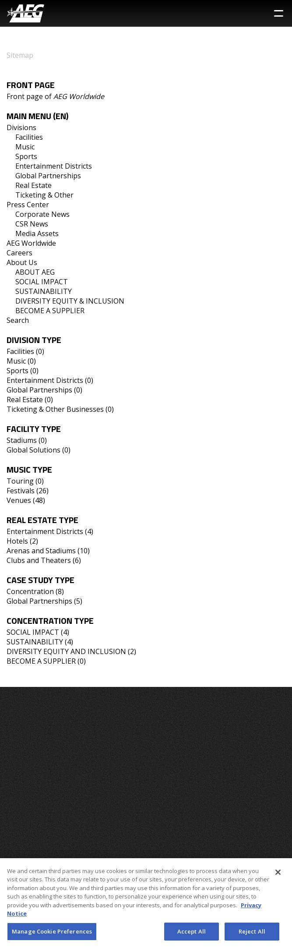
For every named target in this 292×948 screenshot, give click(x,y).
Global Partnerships (48, 175)
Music (25, 147)
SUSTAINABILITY (43, 291)
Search (18, 320)
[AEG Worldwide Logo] (25, 13)
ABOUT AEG (35, 272)
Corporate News (42, 214)
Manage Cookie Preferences (52, 934)
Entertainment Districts (53, 166)
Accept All (191, 934)
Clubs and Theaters (39, 560)
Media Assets (37, 233)
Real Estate (33, 185)
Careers (19, 253)
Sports (26, 156)
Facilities (29, 137)
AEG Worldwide (31, 243)
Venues (19, 500)
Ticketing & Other (44, 195)
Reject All (252, 934)
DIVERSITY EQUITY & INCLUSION (69, 301)
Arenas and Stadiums (41, 550)
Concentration (30, 591)
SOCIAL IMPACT (41, 282)
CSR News (31, 224)
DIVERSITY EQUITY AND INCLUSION (66, 651)
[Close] (278, 874)
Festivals (21, 490)
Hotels (17, 541)
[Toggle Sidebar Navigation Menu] (278, 13)
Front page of (55, 96)
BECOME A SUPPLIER (49, 310)
